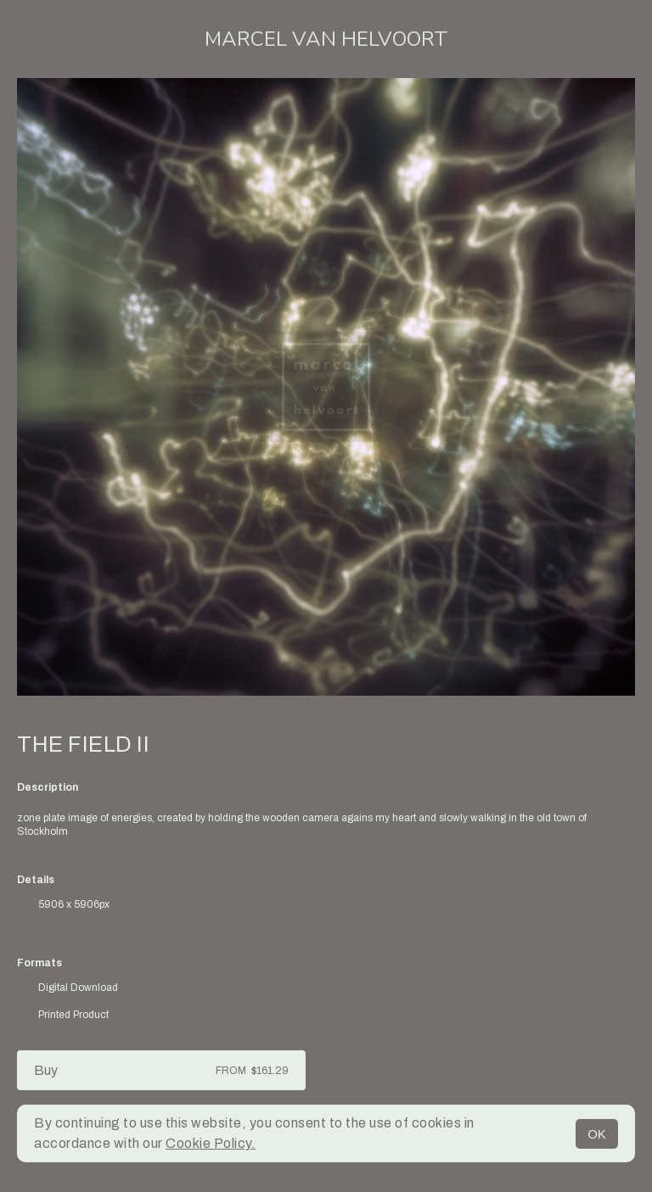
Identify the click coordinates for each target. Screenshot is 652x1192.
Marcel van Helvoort (326, 39)
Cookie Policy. (211, 1143)
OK (596, 1134)
